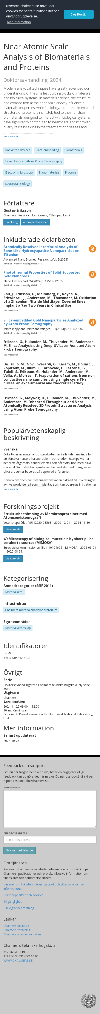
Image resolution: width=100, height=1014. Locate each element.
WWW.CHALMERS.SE (17, 960)
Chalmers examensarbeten (22, 934)
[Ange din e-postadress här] (50, 839)
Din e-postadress (15, 833)
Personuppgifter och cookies (23, 895)
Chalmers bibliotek (16, 926)
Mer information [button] (19, 22)
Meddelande (11, 787)
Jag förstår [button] (79, 14)
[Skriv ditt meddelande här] (50, 809)
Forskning (12, 222)
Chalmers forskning (16, 930)
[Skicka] (19, 850)
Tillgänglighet (12, 901)
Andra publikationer (35, 222)
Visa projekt (13, 529)
